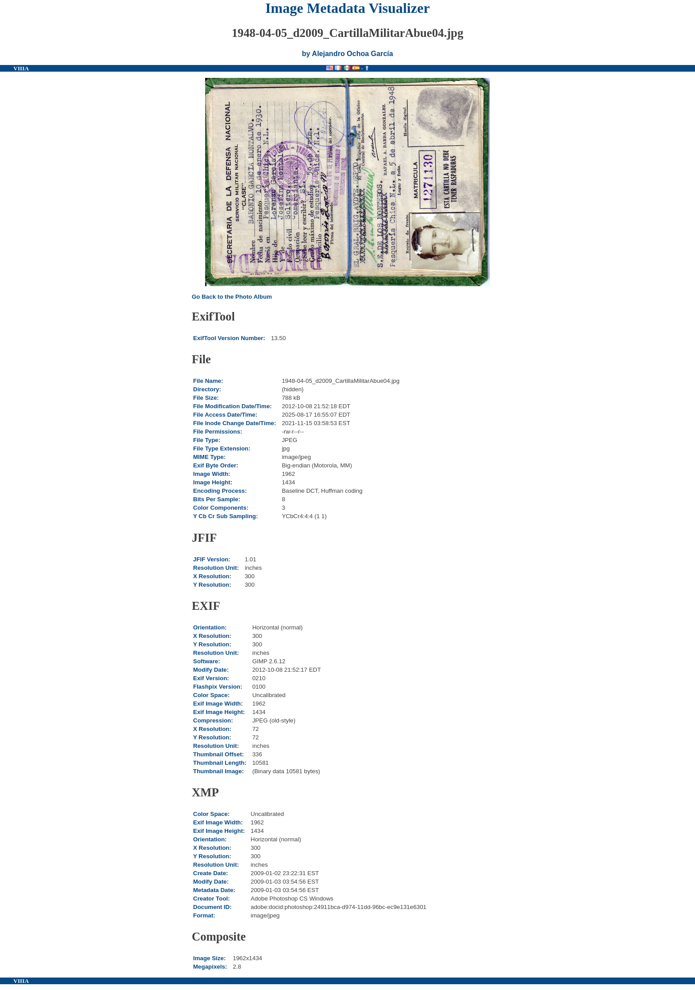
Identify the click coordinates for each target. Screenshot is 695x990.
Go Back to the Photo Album (232, 296)
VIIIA (21, 68)
